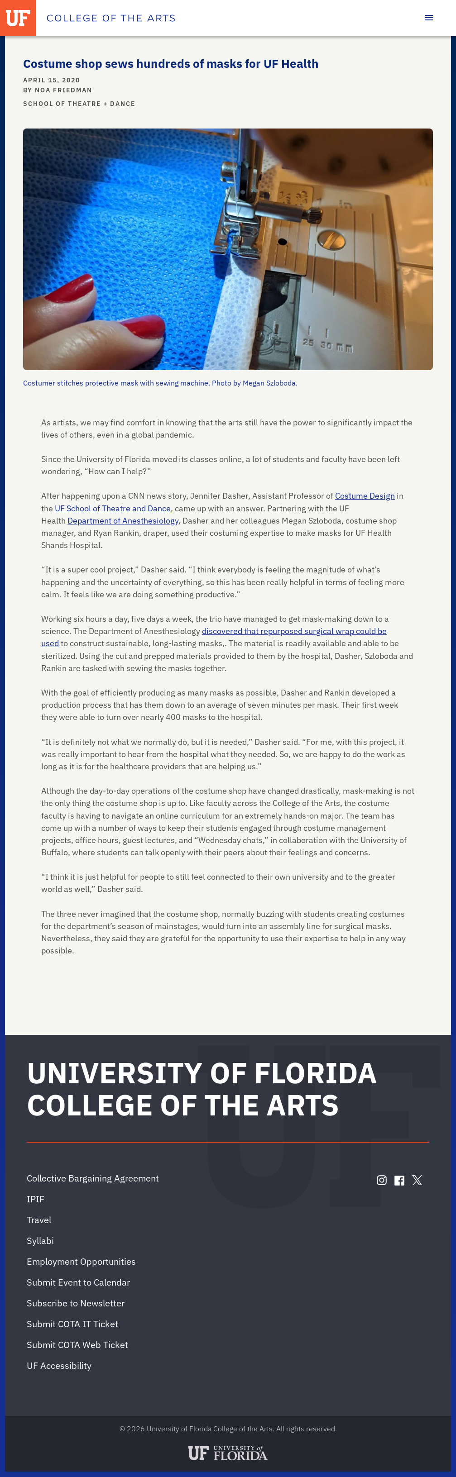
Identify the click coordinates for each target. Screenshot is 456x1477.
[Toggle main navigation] (428, 18)
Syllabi (40, 1240)
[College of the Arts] (111, 18)
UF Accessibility (59, 1365)
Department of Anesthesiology (122, 520)
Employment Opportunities (81, 1261)
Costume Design (365, 495)
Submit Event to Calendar (78, 1282)
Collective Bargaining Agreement (93, 1178)
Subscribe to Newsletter (76, 1303)
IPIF (35, 1199)
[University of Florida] (18, 18)
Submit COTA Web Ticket (77, 1345)
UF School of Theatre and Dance (113, 508)
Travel (39, 1220)
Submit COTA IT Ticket (72, 1324)
